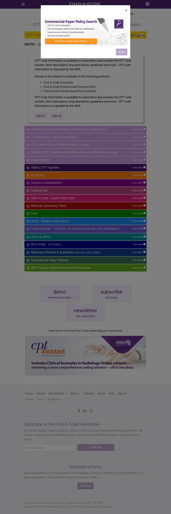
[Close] (126, 10)
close (121, 52)
